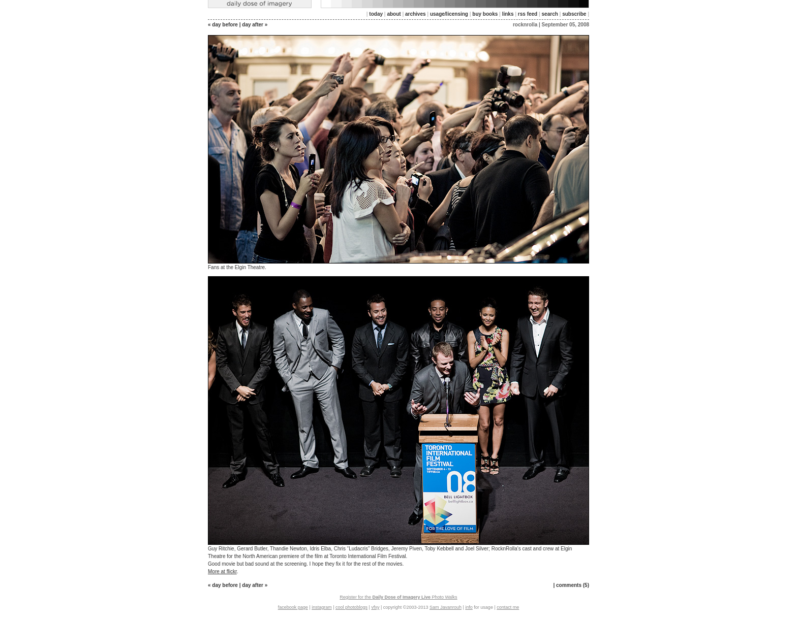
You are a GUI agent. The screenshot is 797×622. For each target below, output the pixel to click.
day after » (254, 24)
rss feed (527, 14)
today (376, 14)
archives (415, 14)
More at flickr (222, 571)
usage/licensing (449, 14)
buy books (485, 14)
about (394, 14)
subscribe (574, 14)
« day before (223, 24)
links (508, 14)
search (550, 14)
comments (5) (572, 585)
